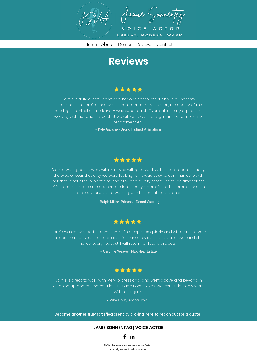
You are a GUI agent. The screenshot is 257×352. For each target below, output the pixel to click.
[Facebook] (125, 337)
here (149, 314)
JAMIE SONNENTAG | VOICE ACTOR (128, 327)
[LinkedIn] (132, 337)
